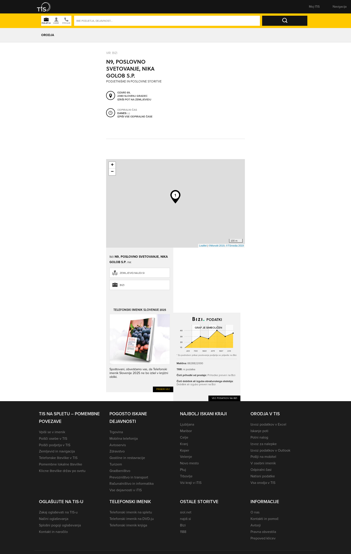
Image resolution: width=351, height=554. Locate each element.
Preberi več (163, 389)
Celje (184, 437)
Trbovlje (186, 476)
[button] (47, 6)
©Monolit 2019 (217, 245)
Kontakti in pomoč (264, 518)
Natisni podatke (262, 476)
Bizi (122, 285)
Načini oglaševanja (53, 518)
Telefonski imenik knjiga (128, 525)
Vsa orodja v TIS (262, 482)
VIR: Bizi (111, 53)
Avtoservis (117, 445)
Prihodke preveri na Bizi (221, 375)
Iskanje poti (259, 430)
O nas (254, 512)
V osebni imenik (263, 463)
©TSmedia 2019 (235, 245)
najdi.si (185, 518)
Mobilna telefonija (123, 438)
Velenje (186, 456)
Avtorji (255, 525)
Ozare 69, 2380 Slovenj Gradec (132, 94)
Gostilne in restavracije (127, 457)
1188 (183, 531)
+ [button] (112, 165)
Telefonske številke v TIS (58, 457)
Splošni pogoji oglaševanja (60, 525)
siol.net (185, 512)
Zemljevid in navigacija (57, 451)
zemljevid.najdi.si (132, 273)
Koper (184, 450)
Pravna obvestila (263, 531)
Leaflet (203, 245)
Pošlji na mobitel (263, 456)
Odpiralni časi (261, 469)
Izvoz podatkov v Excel (268, 424)
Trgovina (116, 432)
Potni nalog (259, 437)
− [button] (112, 172)
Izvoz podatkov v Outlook (270, 450)
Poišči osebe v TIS (53, 438)
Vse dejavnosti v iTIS (125, 490)
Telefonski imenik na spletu (130, 512)
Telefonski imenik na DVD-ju (131, 518)
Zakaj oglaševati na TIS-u (58, 512)
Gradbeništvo (119, 470)
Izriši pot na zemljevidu (134, 100)
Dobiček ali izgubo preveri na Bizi (196, 384)
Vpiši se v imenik (52, 432)
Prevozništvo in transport (128, 477)
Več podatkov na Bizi (224, 398)
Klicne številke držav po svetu (62, 470)
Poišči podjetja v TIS (54, 445)
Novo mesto (189, 463)
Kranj (184, 443)
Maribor (186, 430)
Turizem (115, 464)
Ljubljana (187, 424)
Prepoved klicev (263, 538)
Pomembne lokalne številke (60, 464)
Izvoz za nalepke (263, 443)
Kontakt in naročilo (53, 531)
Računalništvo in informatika (131, 483)
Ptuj (183, 469)
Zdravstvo (117, 451)
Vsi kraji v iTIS (190, 482)
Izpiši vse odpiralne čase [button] (134, 117)
